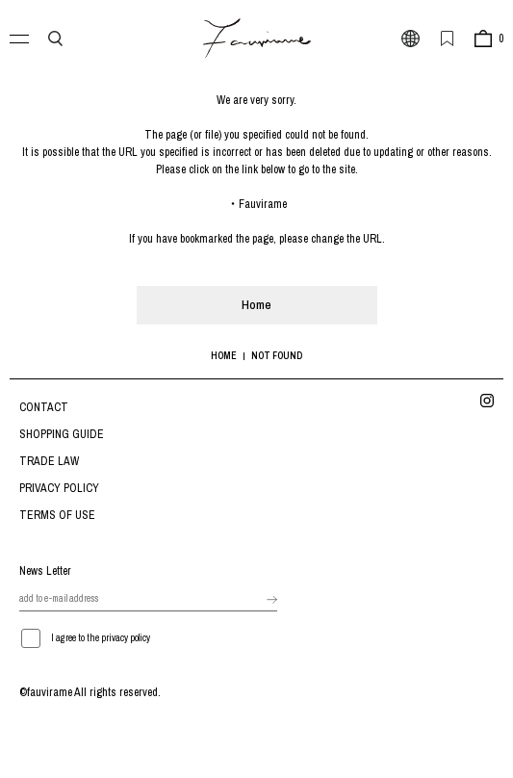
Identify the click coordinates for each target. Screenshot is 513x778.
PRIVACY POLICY (59, 488)
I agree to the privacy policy (100, 638)
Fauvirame (263, 204)
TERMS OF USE (57, 515)
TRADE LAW (49, 461)
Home (256, 305)
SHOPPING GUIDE (61, 434)
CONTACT (43, 407)
